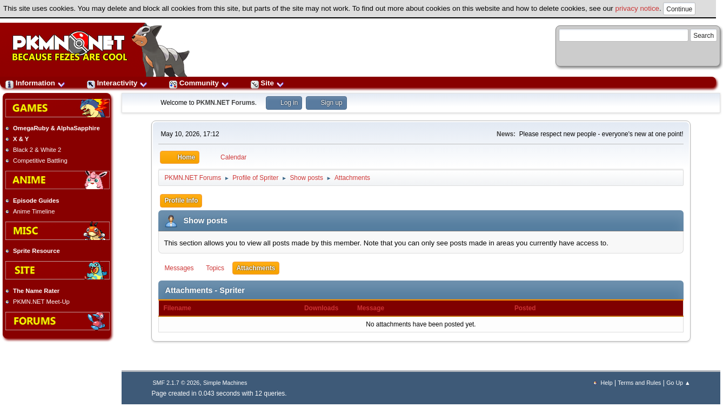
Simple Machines (225, 382)
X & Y (21, 139)
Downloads (321, 308)
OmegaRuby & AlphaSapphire (56, 128)
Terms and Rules (639, 382)
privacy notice (637, 8)
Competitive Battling (40, 160)
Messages (178, 268)
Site (267, 83)
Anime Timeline (34, 211)
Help (607, 382)
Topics (215, 268)
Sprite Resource (36, 251)
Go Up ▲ (678, 382)
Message (370, 308)
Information (35, 83)
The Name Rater (36, 291)
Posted (525, 308)
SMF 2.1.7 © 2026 (175, 382)
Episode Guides (36, 200)
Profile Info (181, 200)
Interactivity (117, 83)
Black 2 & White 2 (37, 149)
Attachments (256, 268)
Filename (183, 308)
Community (199, 83)
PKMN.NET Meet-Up (41, 301)
